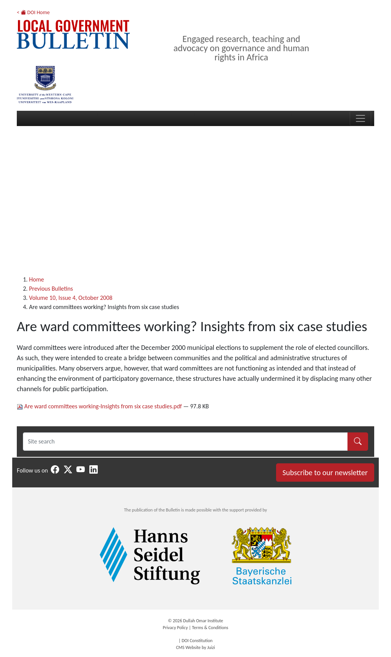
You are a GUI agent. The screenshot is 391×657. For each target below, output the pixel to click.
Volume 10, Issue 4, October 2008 (70, 297)
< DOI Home (33, 12)
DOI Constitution (197, 640)
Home (36, 279)
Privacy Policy (175, 627)
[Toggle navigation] (360, 118)
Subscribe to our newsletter (325, 472)
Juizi (211, 647)
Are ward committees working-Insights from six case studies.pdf (100, 406)
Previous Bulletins (51, 288)
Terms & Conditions (210, 627)
